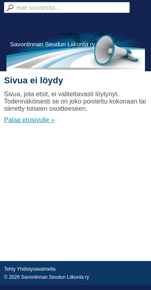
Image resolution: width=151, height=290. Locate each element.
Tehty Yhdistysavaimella (30, 269)
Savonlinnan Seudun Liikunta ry (52, 44)
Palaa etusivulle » (29, 119)
